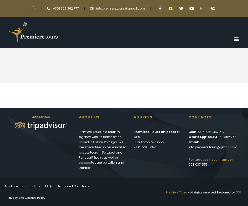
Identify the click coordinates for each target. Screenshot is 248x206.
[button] (236, 39)
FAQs (49, 186)
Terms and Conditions (73, 186)
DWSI (238, 192)
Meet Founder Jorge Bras (22, 186)
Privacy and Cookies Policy (26, 198)
